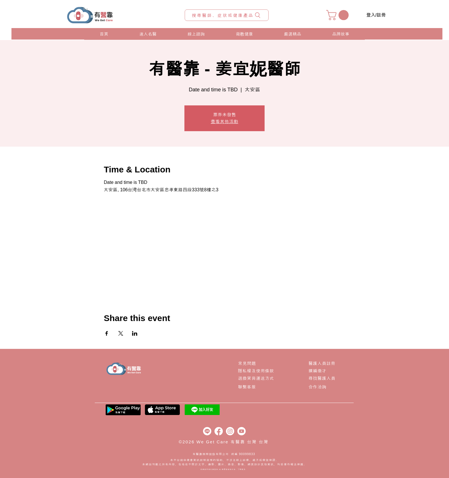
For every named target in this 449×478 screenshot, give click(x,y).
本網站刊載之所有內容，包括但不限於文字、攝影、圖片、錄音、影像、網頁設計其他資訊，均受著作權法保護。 (224, 464)
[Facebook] (218, 431)
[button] (338, 15)
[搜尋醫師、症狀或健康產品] (227, 15)
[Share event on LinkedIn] (134, 333)
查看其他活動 (224, 121)
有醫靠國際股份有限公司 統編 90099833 (224, 454)
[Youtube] (241, 431)
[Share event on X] (120, 333)
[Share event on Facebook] (106, 333)
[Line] (207, 431)
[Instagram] (230, 431)
